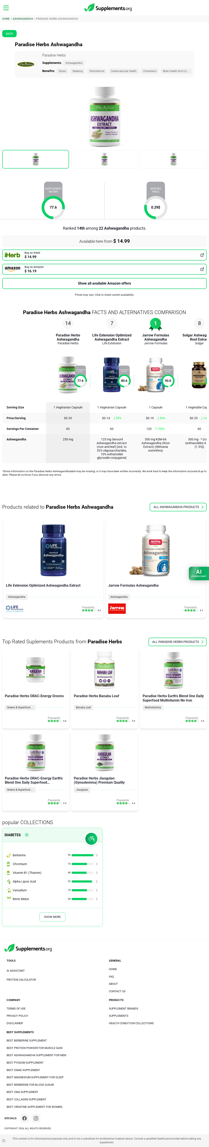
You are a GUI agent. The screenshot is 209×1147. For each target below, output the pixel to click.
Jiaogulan (82, 789)
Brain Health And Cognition (177, 71)
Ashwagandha (74, 63)
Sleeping (78, 71)
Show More (52, 916)
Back (9, 33)
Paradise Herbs (54, 55)
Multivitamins (153, 707)
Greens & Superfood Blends (21, 707)
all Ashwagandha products (178, 507)
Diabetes (13, 835)
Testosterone (96, 71)
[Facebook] (24, 1118)
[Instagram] (36, 1118)
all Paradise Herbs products (177, 642)
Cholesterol (149, 71)
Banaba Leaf (83, 707)
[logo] (108, 7)
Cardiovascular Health (123, 71)
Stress (62, 71)
